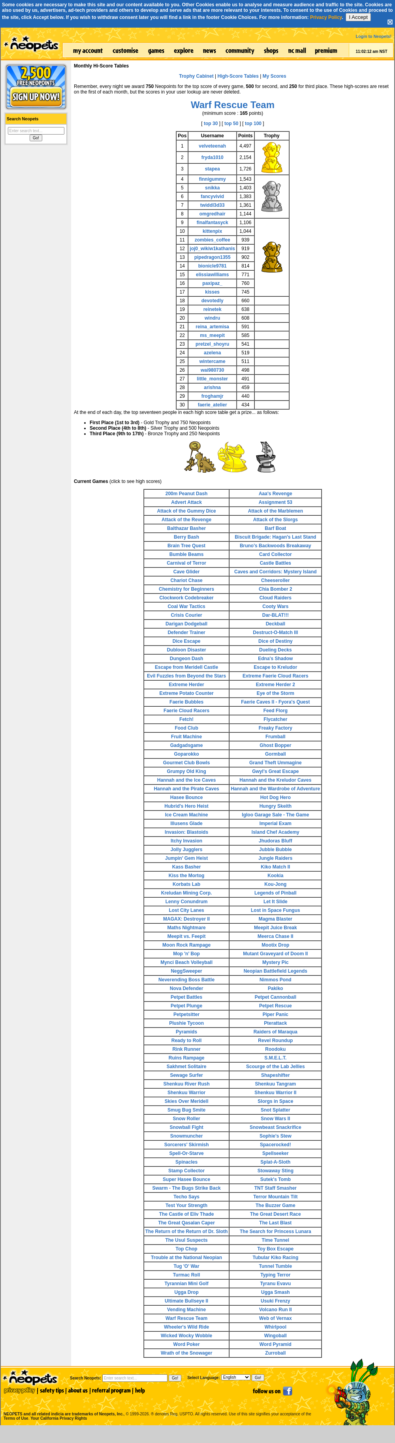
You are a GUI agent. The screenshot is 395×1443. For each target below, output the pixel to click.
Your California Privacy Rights (58, 1418)
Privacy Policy (326, 17)
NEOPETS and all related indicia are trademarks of (63, 1405)
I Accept (358, 17)
